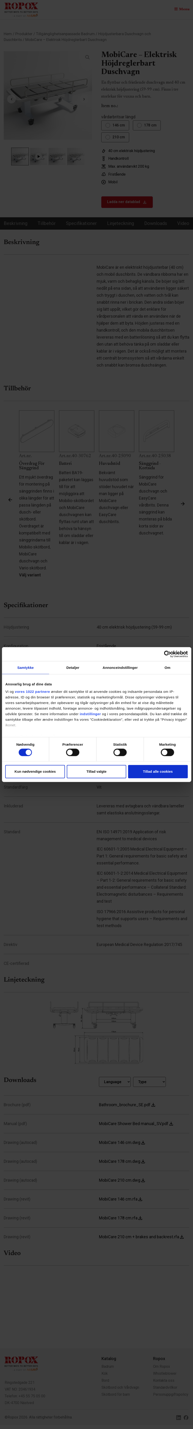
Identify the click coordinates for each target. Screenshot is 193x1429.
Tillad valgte (96, 771)
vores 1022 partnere (32, 691)
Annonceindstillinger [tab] (120, 668)
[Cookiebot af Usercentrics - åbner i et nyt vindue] (167, 654)
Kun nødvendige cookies (35, 771)
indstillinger (90, 714)
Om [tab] (167, 668)
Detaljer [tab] (72, 668)
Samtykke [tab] (25, 668)
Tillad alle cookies (158, 771)
